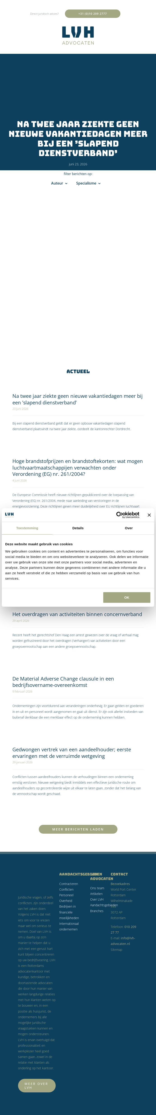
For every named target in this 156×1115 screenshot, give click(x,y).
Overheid (65, 901)
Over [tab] (129, 528)
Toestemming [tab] (27, 528)
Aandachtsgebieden (104, 905)
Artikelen (96, 894)
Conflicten (66, 889)
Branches (96, 911)
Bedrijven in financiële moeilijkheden (69, 912)
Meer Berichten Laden (78, 829)
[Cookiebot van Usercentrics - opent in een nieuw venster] (119, 515)
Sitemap (116, 949)
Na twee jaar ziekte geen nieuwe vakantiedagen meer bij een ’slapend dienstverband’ (77, 399)
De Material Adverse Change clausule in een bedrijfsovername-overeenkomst (63, 681)
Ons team (97, 888)
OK (126, 597)
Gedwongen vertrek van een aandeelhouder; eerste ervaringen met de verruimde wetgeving (71, 752)
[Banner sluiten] (149, 515)
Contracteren (68, 884)
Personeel (66, 895)
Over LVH (96, 899)
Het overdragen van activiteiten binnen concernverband (77, 614)
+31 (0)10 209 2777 (92, 14)
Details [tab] (78, 528)
